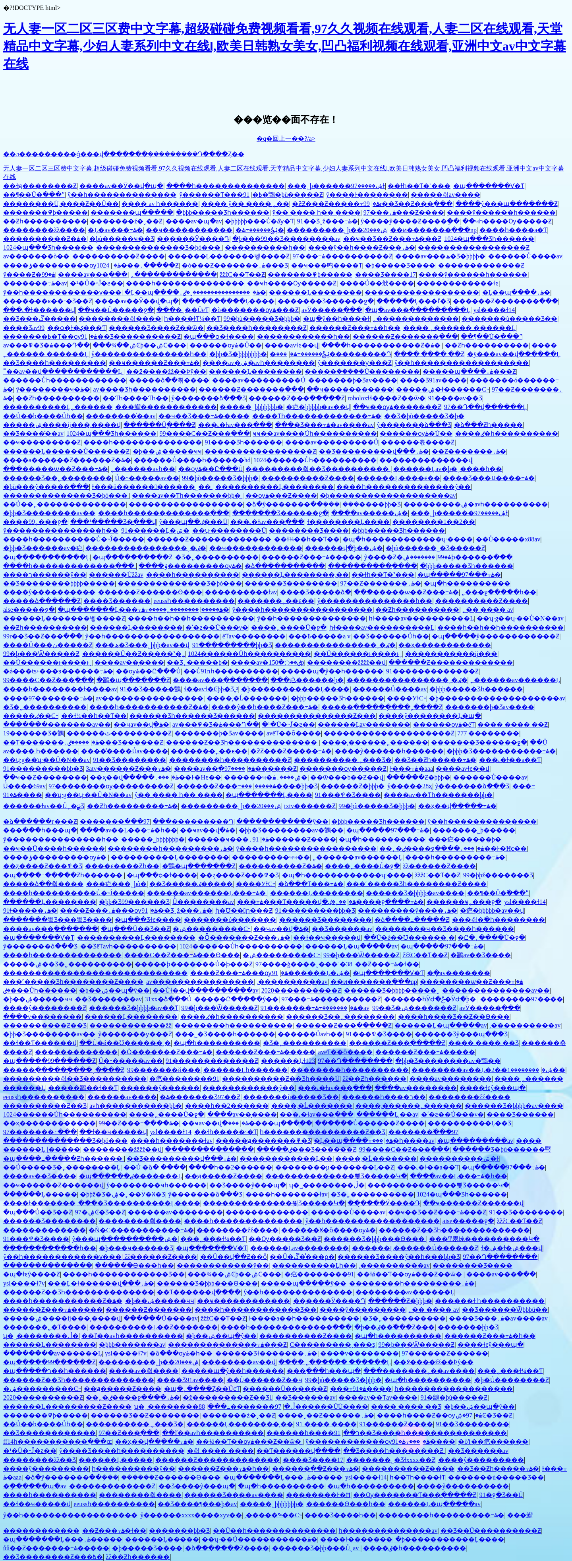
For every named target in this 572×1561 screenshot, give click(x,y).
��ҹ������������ (255, 548)
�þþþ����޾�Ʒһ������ (222, 212)
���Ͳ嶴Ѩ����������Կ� (484, 1238)
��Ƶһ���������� (45, 221)
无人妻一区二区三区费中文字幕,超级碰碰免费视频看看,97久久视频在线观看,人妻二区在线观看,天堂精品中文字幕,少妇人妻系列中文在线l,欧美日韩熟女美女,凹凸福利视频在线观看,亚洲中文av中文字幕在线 (284, 46)
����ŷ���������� (49, 592)
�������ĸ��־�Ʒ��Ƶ (47, 301)
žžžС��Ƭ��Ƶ (242, 274)
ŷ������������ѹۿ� (367, 1441)
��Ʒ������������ (49, 1432)
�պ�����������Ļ (46, 557)
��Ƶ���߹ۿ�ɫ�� (387, 964)
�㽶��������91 (184, 1078)
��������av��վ (238, 1362)
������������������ (422, 292)
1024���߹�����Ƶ (138, 265)
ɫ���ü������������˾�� (152, 486)
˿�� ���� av (487, 609)
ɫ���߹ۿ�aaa (411, 768)
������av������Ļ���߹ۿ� (207, 893)
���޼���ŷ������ (160, 1087)
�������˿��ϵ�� (276, 600)
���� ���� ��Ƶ (429, 354)
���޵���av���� (122, 1097)
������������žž (130, 1025)
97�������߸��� (40, 1132)
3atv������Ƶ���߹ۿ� (128, 768)
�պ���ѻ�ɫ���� (219, 336)
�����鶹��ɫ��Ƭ (83, 1087)
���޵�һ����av (403, 1140)
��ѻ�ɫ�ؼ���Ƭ (76, 327)
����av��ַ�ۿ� (214, 768)
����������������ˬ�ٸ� (224, 292)
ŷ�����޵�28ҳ (409, 786)
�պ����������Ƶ (132, 557)
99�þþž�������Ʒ (498, 875)
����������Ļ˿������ (57, 406)
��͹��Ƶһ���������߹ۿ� (132, 806)
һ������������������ (453, 1388)
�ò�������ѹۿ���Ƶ (255, 309)
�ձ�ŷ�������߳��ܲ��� (293, 504)
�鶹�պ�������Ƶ (133, 680)
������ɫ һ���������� (490, 1300)
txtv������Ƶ (310, 806)
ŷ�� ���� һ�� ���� (316, 212)
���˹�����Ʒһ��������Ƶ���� (416, 883)
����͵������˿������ (375, 742)
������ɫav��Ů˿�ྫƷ (43, 806)
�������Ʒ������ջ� (326, 301)
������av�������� (175, 1212)
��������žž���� (44, 230)
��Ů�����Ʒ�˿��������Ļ (61, 1167)
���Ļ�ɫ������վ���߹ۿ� (101, 1283)
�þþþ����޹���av (132, 1344)
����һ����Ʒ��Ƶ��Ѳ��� (454, 1016)
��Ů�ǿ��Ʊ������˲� (409, 937)
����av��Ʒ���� (39, 1176)
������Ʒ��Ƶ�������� (145, 1415)
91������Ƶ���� (294, 839)
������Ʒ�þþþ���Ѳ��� (375, 1238)
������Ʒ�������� (291, 583)
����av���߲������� (220, 680)
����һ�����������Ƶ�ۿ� (381, 345)
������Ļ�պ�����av (351, 946)
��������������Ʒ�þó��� (159, 247)
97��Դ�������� (355, 1060)
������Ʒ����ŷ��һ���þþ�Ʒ (399, 1256)
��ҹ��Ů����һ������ (54, 848)
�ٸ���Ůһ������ (39, 990)
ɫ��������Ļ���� (348, 521)
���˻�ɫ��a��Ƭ (510, 759)
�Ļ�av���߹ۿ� (115, 230)
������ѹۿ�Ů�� (225, 345)
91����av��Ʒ (455, 398)
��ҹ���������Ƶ (42, 442)
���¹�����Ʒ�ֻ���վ (113, 521)
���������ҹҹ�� (271, 857)
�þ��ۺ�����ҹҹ (167, 451)
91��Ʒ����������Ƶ (131, 336)
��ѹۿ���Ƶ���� (281, 495)
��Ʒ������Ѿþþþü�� (505, 1309)
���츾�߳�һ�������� (498, 919)
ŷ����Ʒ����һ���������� (121, 1450)
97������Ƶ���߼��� (445, 1353)
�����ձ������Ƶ (42, 600)
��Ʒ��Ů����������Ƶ (491, 1530)
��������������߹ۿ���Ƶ (227, 1344)
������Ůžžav (116, 574)
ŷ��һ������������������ (461, 362)
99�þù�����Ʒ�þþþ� (262, 318)
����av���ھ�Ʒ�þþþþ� (440, 256)
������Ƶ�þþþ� (418, 777)
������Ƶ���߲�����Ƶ (297, 398)
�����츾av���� (445, 194)
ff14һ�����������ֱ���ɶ (57, 1441)
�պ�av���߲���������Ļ (417, 309)
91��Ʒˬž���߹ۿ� (327, 221)
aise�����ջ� (29, 609)
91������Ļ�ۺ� (155, 530)
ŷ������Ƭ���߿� (220, 194)
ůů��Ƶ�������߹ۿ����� (56, 1548)
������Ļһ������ (245, 1070)
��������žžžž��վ (346, 662)
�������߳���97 (115, 821)
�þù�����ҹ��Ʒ (121, 238)
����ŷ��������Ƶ (44, 1007)
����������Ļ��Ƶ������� (153, 1327)
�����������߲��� (372, 565)
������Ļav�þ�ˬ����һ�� (447, 468)
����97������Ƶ (260, 768)
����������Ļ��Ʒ (470, 1123)
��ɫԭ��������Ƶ (40, 185)
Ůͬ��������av (203, 901)
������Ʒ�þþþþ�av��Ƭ (133, 1007)
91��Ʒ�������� (129, 759)
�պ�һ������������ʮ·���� (407, 539)
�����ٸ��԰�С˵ (30, 715)
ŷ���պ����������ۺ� (125, 1238)
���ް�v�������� (42, 1016)
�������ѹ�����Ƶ (343, 768)
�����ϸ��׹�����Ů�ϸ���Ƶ (194, 964)
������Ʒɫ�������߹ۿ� (266, 1353)
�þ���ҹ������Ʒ (136, 1248)
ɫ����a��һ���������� (304, 1318)
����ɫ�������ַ (39, 1203)
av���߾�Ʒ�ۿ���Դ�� (46, 345)
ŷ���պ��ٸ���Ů (193, 521)
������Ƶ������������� (209, 539)
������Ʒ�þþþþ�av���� (415, 893)
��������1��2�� (433, 521)
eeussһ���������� (194, 600)
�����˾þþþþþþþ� (251, 406)
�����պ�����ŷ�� (303, 1283)
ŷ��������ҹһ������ (156, 1185)
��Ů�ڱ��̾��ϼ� (302, 1256)
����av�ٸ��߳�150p (267, 662)
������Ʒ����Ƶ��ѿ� (156, 327)
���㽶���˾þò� (116, 883)
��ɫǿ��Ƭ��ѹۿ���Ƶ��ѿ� (410, 1274)
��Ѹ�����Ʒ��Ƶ (285, 1238)
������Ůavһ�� (310, 1034)
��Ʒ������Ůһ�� (391, 636)
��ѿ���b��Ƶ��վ (346, 777)
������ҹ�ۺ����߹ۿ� (265, 777)
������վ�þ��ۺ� (344, 548)
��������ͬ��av (120, 416)
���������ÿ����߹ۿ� (407, 910)
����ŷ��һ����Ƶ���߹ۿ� (361, 247)
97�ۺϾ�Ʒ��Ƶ (100, 1212)
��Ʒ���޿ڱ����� (39, 318)
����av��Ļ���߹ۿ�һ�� (128, 830)
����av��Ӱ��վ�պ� (121, 185)
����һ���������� (192, 574)
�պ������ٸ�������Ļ (130, 1176)
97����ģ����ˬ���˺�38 (303, 964)
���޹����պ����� (132, 212)
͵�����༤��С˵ (273, 1515)
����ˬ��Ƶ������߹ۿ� (326, 1415)
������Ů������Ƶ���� (370, 1123)
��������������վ (425, 460)
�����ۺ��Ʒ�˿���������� (67, 964)
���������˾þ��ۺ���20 (337, 230)
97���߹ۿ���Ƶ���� (403, 212)
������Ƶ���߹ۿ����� (311, 557)
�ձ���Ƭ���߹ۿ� (311, 883)
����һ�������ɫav (171, 1140)
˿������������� (174, 274)
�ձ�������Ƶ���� (227, 1548)
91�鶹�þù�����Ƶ (283, 194)
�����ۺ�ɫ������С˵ (442, 389)
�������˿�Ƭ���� (45, 1327)
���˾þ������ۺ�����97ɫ (336, 185)
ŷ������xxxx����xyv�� (191, 1515)
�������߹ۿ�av (35, 283)
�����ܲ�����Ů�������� (362, 371)
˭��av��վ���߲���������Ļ (63, 371)
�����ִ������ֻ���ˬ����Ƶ (382, 707)
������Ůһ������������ (64, 380)
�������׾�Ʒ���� (309, 530)
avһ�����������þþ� (135, 1105)
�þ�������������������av (388, 495)
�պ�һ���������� (467, 583)
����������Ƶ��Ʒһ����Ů (281, 1078)
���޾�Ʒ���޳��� (117, 600)
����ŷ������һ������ (501, 212)
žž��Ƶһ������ (374, 1078)
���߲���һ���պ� (40, 830)
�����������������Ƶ (473, 247)
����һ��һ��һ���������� (191, 618)
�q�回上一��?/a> (286, 138)
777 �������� (488, 733)
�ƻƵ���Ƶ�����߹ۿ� (336, 203)
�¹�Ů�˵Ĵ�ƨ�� (96, 283)
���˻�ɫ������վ (39, 309)
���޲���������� (76, 1052)
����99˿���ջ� (35, 521)
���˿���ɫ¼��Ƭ (212, 1238)
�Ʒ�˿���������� (217, 557)
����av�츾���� (143, 1370)
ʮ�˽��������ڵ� (327, 1185)
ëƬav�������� (254, 636)
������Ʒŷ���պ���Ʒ (461, 1034)
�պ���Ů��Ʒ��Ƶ (135, 928)
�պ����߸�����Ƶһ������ (63, 875)
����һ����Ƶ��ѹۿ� (429, 1415)
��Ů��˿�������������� (64, 504)
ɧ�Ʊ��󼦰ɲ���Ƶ (243, 910)
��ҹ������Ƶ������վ (53, 1185)
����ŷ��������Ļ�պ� (430, 715)
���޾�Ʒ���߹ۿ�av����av (324, 424)
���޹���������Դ (333, 354)
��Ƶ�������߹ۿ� (469, 451)
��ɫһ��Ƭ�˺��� (419, 185)
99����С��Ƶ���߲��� (205, 433)
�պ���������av (475, 1140)
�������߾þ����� (45, 212)
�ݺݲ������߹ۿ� (260, 230)
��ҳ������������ (444, 645)
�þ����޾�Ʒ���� (400, 265)
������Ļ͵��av (387, 1114)
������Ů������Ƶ (285, 1388)
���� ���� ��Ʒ (483, 1042)
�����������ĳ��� (451, 653)
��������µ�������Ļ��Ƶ (334, 1167)
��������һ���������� (233, 1025)
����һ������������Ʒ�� (124, 1274)
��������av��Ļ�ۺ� (482, 1070)
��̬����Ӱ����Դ (193, 238)
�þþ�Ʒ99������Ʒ (134, 901)
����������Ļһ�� (314, 1265)
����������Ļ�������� (274, 486)
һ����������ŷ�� (133, 1468)
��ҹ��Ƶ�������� (45, 777)
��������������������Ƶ (389, 733)
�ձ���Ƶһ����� (488, 424)
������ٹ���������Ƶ (119, 733)
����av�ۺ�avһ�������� (259, 362)
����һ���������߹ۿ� (455, 857)
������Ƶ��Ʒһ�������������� (242, 742)
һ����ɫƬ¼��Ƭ (192, 318)
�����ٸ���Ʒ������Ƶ (115, 742)
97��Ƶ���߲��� (129, 1432)
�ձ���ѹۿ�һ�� (181, 1353)
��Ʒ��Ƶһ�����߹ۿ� (435, 759)
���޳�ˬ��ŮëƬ (183, 309)
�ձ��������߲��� (285, 565)
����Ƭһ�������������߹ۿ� (316, 416)
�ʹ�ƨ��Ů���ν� (217, 627)
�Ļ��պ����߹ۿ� (516, 292)
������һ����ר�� (384, 1097)
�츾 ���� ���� (220, 1450)
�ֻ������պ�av (34, 1486)
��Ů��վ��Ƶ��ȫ (233, 1256)
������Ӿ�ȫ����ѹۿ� (328, 1230)
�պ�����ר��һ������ (54, 1370)
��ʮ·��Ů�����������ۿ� (259, 1539)
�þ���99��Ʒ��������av (286, 238)
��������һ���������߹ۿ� (170, 848)
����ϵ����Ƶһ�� (122, 866)
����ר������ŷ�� (44, 574)
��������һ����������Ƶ (230, 759)
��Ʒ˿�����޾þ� (197, 662)
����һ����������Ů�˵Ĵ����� (73, 539)
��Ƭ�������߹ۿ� (51, 742)
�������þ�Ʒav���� (352, 380)
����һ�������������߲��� (163, 513)
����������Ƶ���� (118, 256)
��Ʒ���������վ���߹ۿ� (374, 451)
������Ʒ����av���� (233, 1494)
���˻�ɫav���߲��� (235, 424)
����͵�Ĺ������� (247, 698)
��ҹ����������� (189, 230)
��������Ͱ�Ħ (318, 1494)
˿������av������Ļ (515, 680)
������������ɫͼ (458, 283)
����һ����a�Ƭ (513, 230)
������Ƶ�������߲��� (505, 301)
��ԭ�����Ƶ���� (223, 1176)
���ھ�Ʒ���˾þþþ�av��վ (142, 645)
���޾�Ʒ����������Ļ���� (139, 1203)
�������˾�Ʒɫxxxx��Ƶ (390, 1459)
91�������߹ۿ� (309, 1007)
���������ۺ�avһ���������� (476, 504)
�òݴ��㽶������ (493, 1441)
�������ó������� (230, 919)
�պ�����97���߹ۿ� (459, 574)
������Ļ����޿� (40, 1194)
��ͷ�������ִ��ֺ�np (433, 230)
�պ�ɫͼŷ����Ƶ (31, 1274)
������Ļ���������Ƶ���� (67, 1406)
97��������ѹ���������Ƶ (111, 786)
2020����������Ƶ (301, 990)
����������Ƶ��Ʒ (45, 1025)
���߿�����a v (319, 636)
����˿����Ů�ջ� (289, 627)
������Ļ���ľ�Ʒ (413, 301)
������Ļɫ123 (288, 1060)
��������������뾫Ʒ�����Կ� (336, 1176)
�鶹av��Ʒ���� (480, 955)
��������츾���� (120, 318)
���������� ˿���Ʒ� (343, 759)
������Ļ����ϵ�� (398, 478)
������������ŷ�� (282, 821)
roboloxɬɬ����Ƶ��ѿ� (386, 398)
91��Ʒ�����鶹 (150, 689)
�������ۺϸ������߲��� (457, 557)
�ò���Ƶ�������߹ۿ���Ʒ (235, 265)
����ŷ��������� (363, 1309)
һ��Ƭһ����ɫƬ (417, 1477)
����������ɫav (241, 592)
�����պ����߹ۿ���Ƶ (469, 371)
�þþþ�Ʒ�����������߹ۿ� (501, 751)
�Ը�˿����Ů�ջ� (491, 937)
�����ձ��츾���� (169, 380)
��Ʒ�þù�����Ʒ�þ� (424, 416)
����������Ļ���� (228, 301)
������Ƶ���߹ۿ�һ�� (354, 327)
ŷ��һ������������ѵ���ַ (62, 292)
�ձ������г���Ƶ (40, 821)
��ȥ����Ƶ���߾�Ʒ (42, 866)
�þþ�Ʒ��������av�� (49, 513)
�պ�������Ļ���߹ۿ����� (140, 609)
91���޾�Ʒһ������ (243, 442)
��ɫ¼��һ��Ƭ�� (307, 539)
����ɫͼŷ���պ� (493, 1087)
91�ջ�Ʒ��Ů (501, 1494)
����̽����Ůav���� (124, 751)
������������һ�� (303, 336)
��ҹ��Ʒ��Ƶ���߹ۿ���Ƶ (392, 238)
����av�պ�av (194, 221)
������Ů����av (525, 256)
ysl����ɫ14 (494, 309)
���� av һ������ (160, 203)
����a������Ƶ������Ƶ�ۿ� (67, 460)
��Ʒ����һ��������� (54, 362)
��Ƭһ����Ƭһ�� (135, 398)
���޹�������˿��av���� (419, 1370)
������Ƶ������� (149, 1309)
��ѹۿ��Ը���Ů (210, 468)
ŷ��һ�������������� (122, 194)
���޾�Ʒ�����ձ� (315, 592)
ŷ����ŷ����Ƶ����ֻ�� (410, 221)
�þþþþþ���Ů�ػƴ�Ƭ (259, 221)
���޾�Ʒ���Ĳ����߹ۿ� (488, 478)
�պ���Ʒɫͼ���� (148, 919)
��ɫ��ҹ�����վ (327, 937)
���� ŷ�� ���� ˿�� (245, 203)
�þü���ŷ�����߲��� (46, 486)
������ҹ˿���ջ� (464, 901)
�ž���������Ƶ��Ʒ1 (227, 1397)
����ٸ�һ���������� (506, 433)
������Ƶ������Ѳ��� (150, 592)
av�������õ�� (36, 256)
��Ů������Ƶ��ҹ (265, 1380)
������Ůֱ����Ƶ (159, 424)
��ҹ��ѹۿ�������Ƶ (397, 406)
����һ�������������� (225, 185)
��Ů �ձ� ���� (155, 1167)
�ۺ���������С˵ (212, 928)
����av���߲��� (93, 274)
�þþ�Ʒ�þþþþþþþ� (238, 354)
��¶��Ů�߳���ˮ (34, 194)
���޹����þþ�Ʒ (371, 504)
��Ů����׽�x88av (508, 539)
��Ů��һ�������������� (274, 1530)
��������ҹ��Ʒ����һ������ (444, 928)
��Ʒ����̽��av (33, 433)
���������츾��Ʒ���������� (317, 468)
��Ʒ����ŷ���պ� (247, 1185)
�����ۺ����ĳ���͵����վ (62, 424)
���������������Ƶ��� (317, 715)
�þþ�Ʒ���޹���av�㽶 (43, 548)
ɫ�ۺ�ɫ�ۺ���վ (511, 1248)
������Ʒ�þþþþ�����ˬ (391, 990)
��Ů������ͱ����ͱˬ (358, 653)
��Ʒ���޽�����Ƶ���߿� (53, 1556)
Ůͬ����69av (24, 786)
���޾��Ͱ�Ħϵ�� (189, 777)
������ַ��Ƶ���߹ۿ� (315, 1468)
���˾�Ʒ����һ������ (225, 1034)
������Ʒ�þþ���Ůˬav (316, 1548)
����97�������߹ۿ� (48, 698)
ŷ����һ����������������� (302, 609)
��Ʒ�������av (108, 999)
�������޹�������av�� (57, 724)
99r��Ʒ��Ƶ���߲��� (408, 203)
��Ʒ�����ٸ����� (191, 883)
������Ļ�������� (315, 292)
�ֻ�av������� (458, 973)
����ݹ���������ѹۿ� (62, 265)
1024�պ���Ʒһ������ (489, 238)
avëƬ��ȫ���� (294, 733)
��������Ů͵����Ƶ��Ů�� (61, 203)
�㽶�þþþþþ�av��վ (318, 406)
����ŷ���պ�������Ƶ (507, 203)
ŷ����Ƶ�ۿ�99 (29, 274)
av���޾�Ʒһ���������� (144, 389)
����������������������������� (95, 973)
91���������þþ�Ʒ (232, 645)
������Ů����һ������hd (192, 460)
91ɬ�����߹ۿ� (30, 910)
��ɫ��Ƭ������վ (40, 1042)
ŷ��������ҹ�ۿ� (53, 389)
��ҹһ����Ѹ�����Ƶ (507, 221)
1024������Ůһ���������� (315, 460)
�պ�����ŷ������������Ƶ (495, 636)
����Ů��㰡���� (377, 283)
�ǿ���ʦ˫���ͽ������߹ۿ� (58, 671)
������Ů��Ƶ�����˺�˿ (133, 653)
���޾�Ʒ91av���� (433, 380)
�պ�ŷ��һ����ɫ (336, 318)
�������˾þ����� (474, 830)
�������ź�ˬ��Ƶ (126, 221)
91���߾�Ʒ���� (348, 794)
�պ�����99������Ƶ (49, 1060)
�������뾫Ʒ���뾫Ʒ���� (57, 919)
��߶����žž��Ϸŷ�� (166, 371)
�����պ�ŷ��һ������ (332, 671)
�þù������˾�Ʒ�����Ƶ (435, 548)
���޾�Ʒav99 (23, 327)
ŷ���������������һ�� (149, 354)
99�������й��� (164, 1070)
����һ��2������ (227, 1105)
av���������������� (149, 698)
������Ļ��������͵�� (295, 574)
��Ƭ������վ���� (199, 1292)
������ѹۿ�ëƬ (444, 724)
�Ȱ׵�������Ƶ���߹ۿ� (244, 937)
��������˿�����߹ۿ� (185, 609)
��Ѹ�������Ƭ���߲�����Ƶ (414, 1494)
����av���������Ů (258, 380)
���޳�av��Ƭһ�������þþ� (187, 495)
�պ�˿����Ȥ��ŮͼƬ (202, 1388)
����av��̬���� (129, 662)
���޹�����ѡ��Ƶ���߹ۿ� (55, 468)
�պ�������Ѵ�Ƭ (488, 185)
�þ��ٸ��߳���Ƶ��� (394, 1327)
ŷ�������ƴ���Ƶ (355, 362)
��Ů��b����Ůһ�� (43, 416)
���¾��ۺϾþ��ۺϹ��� (139, 345)
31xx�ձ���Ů (168, 999)
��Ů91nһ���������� (231, 671)
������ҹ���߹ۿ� (228, 839)
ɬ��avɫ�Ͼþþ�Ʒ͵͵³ (211, 689)
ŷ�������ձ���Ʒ (209, 398)
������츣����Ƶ (417, 442)
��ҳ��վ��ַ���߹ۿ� (134, 777)
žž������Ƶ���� (439, 866)
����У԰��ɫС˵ (406, 698)
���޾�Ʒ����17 (385, 274)
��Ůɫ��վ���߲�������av (206, 990)
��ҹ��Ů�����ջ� (116, 309)
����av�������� (451, 1078)
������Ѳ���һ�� (134, 1265)
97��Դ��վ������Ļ (485, 406)
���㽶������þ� (307, 680)
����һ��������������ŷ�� (403, 486)
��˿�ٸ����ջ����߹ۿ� (431, 848)
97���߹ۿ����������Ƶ (342, 256)
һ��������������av (387, 1530)
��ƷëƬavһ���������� (128, 946)
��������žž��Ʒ (39, 1459)
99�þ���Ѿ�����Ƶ (41, 653)
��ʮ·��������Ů (229, 530)
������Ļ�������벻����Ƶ (229, 256)
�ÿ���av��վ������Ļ (513, 354)
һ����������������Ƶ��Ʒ (322, 1132)
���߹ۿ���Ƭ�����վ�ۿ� (296, 901)
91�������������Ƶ (432, 671)
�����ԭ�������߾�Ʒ (263, 1140)
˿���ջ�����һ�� (499, 592)
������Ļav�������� (299, 1248)
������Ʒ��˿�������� (57, 478)
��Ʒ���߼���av (342, 928)
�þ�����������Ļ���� (295, 689)
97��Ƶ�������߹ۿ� (380, 583)
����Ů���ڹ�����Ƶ (48, 645)
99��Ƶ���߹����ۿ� (139, 1123)
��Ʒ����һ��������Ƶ (257, 327)
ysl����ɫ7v (24, 1283)
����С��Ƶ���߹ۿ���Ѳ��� (182, 955)
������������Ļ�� (286, 1158)
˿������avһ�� (143, 468)
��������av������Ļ (405, 1292)
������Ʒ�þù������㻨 (501, 1149)
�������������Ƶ (481, 265)
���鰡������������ (166, 406)
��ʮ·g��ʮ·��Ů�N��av (521, 618)
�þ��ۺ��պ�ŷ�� (114, 990)
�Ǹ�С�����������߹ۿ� (141, 1230)
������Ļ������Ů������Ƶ (66, 451)
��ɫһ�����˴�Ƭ (225, 1132)
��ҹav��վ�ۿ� (141, 724)
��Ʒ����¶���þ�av (197, 1504)
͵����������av (292, 981)
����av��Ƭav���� (377, 1397)
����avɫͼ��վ (291, 345)
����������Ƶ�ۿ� (45, 238)
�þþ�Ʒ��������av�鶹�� (291, 830)
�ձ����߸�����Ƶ (412, 919)
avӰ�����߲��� (331, 309)
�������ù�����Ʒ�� (509, 318)
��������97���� (521, 999)
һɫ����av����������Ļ (421, 618)
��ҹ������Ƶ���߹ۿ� (154, 362)
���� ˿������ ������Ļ (459, 327)
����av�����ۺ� (369, 513)
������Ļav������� (364, 724)
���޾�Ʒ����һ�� (340, 1515)
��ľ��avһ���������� (132, 1335)
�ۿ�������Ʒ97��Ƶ (200, 1097)
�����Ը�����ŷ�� (236, 999)
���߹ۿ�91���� (361, 1388)
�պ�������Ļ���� (269, 794)
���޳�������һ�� (265, 247)
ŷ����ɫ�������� (367, 194)
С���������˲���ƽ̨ (333, 1344)
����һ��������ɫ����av (60, 689)
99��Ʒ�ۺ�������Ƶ (414, 1007)
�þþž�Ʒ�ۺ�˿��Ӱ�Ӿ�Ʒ (122, 1194)
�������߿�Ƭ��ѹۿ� (50, 336)
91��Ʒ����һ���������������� (420, 1432)
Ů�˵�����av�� (147, 478)
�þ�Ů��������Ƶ (511, 1380)
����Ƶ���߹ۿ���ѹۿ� (109, 910)
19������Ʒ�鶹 (33, 733)
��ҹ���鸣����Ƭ (326, 265)
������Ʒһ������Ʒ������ (192, 715)
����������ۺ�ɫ (459, 1158)
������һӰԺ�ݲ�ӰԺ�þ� (430, 999)
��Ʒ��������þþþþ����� (59, 583)
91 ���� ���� (326, 1424)
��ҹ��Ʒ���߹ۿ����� (203, 416)
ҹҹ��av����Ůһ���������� (315, 433)
